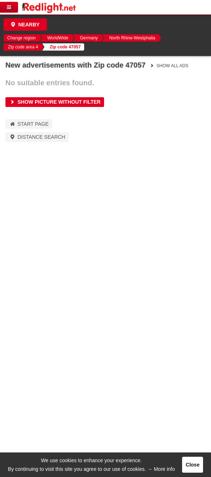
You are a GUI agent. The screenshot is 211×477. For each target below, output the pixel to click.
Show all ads (168, 65)
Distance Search (37, 137)
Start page (29, 124)
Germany (89, 37)
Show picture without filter (54, 102)
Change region (21, 37)
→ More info (161, 469)
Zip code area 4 (23, 47)
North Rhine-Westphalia (132, 37)
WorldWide (57, 37)
